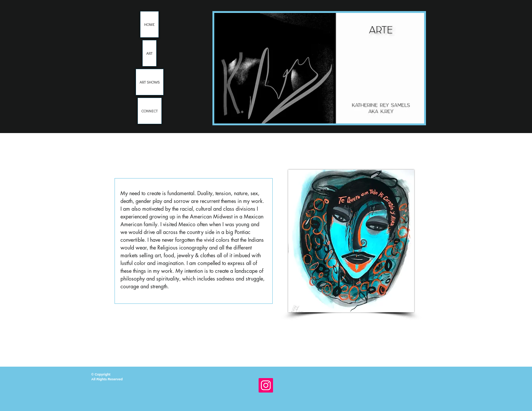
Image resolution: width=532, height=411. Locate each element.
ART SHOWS (150, 82)
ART (149, 53)
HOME (149, 24)
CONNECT (149, 110)
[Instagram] (266, 385)
